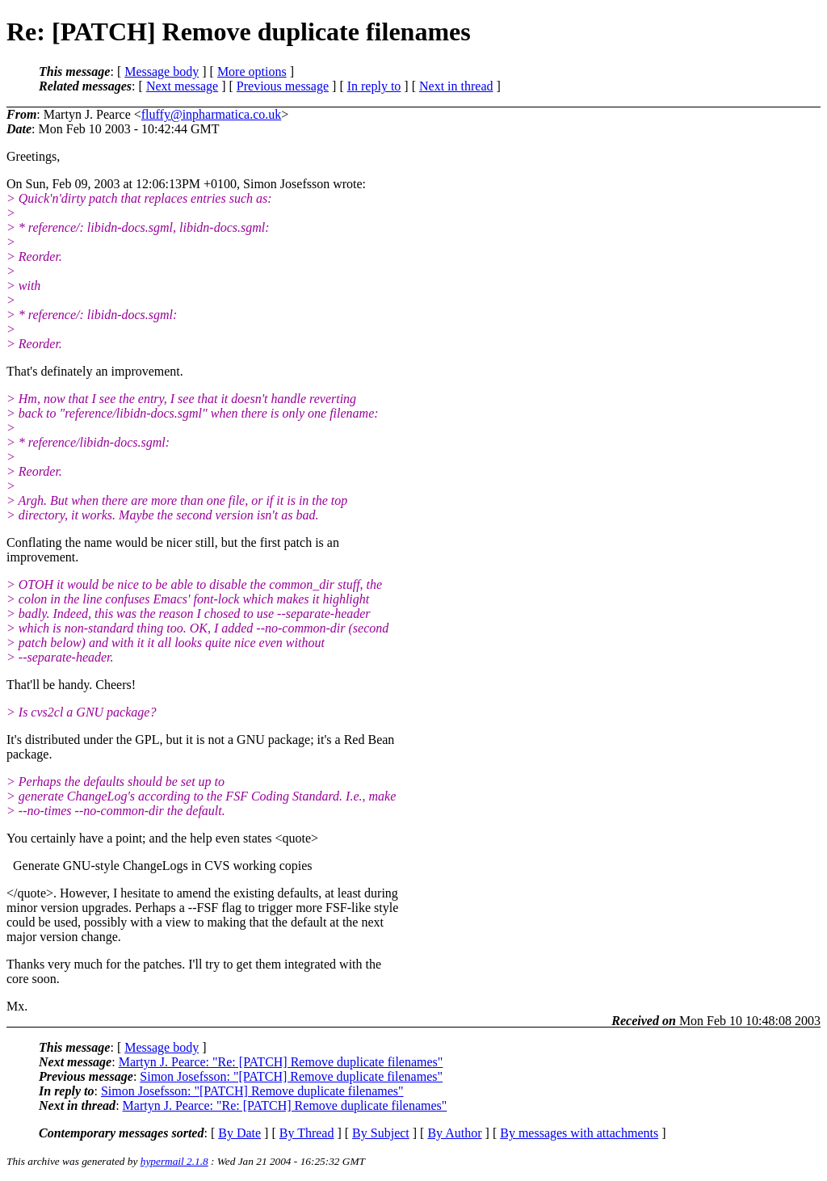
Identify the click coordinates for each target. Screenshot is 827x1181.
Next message (182, 86)
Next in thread (456, 86)
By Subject (380, 1133)
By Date (239, 1133)
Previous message (283, 86)
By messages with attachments (579, 1133)
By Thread (306, 1133)
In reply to (374, 86)
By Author (454, 1133)
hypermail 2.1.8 (174, 1161)
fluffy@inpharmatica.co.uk (211, 114)
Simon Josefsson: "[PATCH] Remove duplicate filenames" (291, 1076)
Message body (161, 71)
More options (252, 71)
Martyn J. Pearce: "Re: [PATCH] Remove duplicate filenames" (281, 1062)
